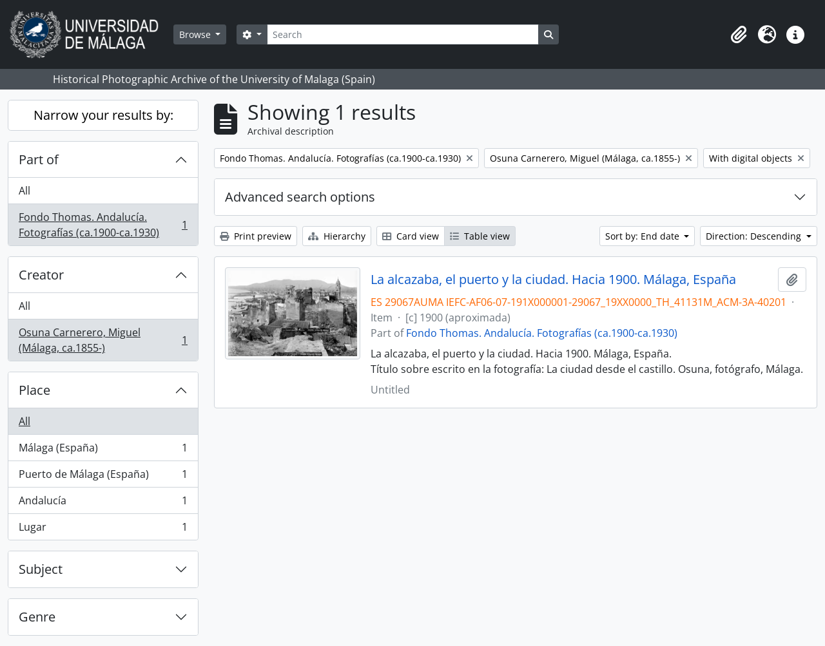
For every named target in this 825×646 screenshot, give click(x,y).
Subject (41, 569)
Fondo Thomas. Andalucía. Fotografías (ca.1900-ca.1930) (103, 225)
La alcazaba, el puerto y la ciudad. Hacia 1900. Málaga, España (553, 279)
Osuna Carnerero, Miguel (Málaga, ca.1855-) (103, 340)
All (24, 191)
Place (34, 390)
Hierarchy (336, 236)
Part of (39, 159)
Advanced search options (300, 196)
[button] (738, 35)
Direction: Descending (755, 236)
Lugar (103, 529)
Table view (480, 236)
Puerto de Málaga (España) (103, 477)
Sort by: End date (643, 236)
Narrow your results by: (103, 115)
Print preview (255, 236)
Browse (196, 34)
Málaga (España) (103, 450)
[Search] (403, 34)
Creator (41, 274)
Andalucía (103, 503)
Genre (37, 616)
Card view (410, 236)
